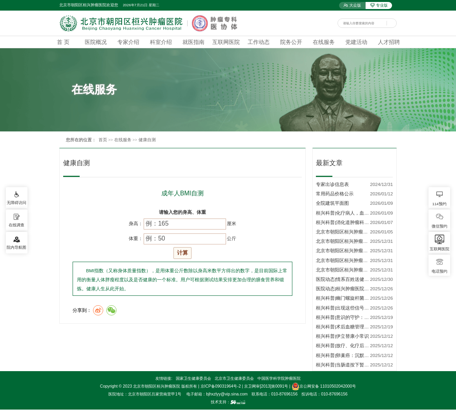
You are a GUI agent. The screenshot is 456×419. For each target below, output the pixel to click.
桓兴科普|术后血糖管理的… (345, 326)
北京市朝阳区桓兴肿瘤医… (344, 231)
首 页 (63, 42)
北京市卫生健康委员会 (234, 378)
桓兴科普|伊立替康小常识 (342, 336)
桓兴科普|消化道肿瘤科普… (345, 222)
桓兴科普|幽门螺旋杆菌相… (345, 298)
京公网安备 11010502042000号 (324, 386)
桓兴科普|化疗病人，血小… (345, 212)
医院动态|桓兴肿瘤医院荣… (345, 288)
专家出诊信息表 (332, 184)
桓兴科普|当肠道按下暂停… (345, 364)
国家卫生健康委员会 (193, 378)
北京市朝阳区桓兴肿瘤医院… (346, 241)
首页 (102, 139)
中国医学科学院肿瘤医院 (279, 378)
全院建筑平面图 (332, 203)
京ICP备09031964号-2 (221, 386)
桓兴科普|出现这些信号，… (345, 307)
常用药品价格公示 (335, 193)
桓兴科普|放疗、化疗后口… (345, 345)
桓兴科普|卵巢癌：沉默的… (345, 355)
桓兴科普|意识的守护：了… (345, 317)
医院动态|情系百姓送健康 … (345, 279)
